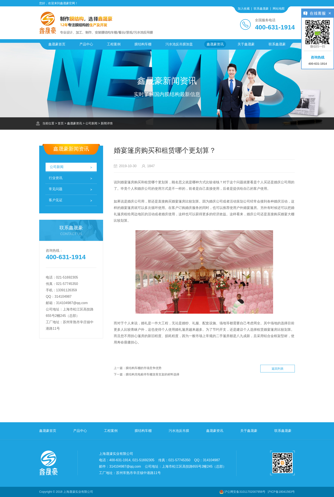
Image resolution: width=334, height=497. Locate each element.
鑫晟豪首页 (56, 44)
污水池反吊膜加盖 (179, 44)
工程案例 (114, 44)
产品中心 (86, 44)
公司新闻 (91, 123)
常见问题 (55, 189)
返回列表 (278, 368)
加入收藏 (244, 8)
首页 (61, 123)
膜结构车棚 (142, 44)
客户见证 (55, 200)
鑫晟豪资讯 (215, 44)
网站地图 (279, 8)
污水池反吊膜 (179, 430)
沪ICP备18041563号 (281, 491)
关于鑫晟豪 (246, 44)
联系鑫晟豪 (261, 8)
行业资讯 (55, 178)
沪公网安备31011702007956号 (244, 491)
